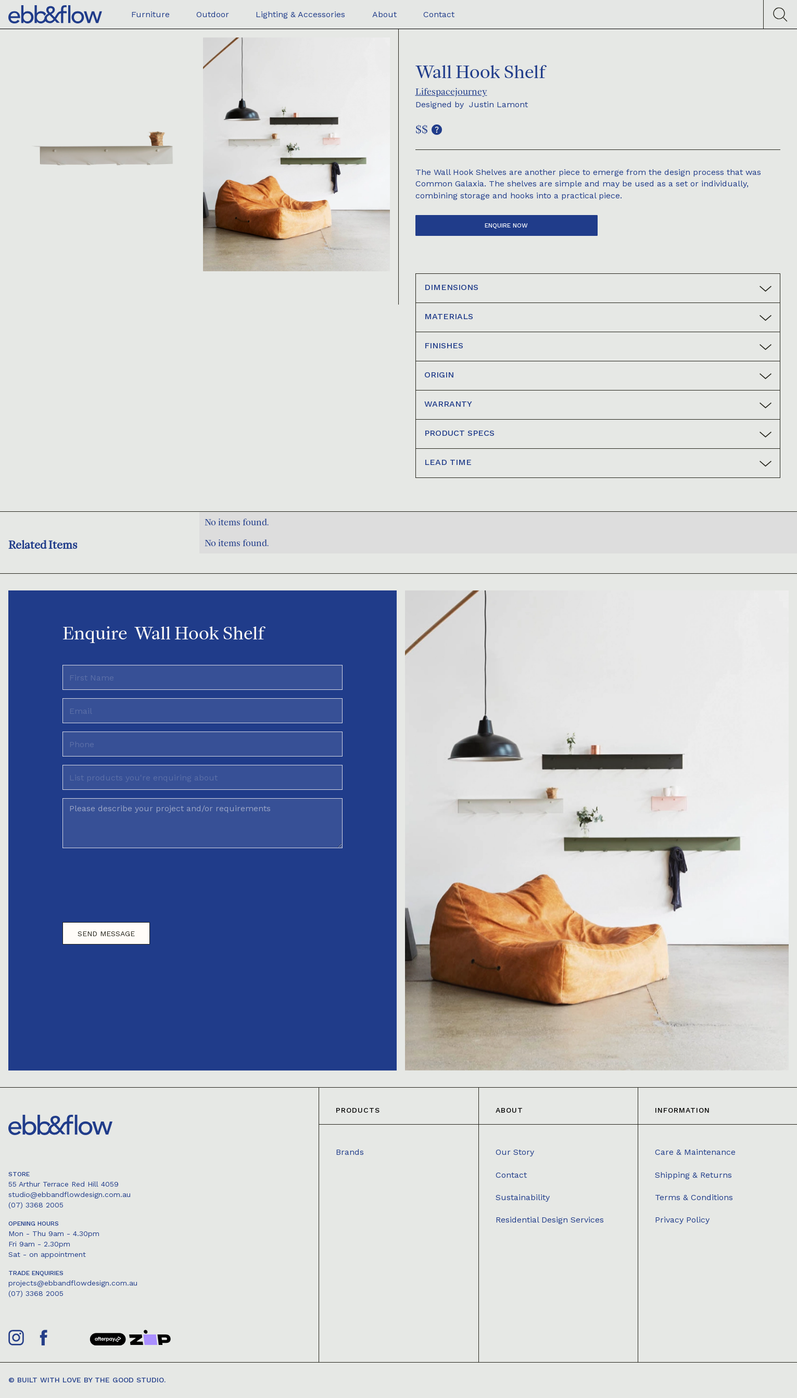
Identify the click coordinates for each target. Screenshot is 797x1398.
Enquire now (506, 225)
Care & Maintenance (695, 1152)
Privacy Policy (682, 1220)
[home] (55, 14)
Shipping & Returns (693, 1175)
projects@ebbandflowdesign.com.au (72, 1283)
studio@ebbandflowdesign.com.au (69, 1194)
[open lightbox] (101, 154)
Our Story (515, 1152)
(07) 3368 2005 (36, 1205)
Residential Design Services (550, 1220)
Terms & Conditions (694, 1197)
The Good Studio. (130, 1380)
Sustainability (523, 1197)
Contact (511, 1175)
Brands (350, 1152)
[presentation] (141, 881)
